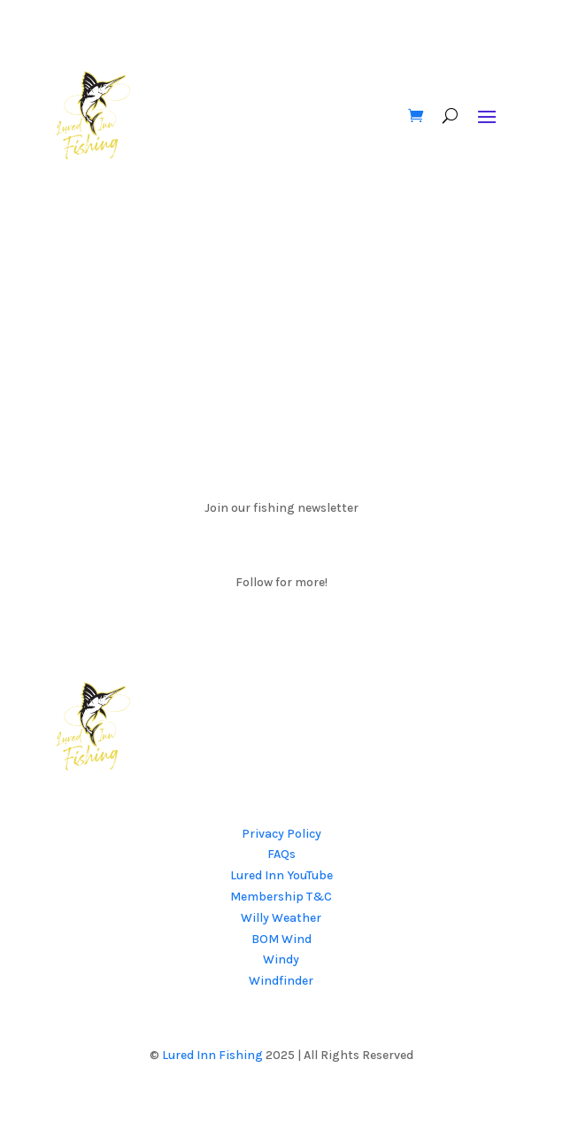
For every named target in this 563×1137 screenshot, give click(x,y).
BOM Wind (281, 939)
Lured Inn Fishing (212, 1055)
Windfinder (281, 980)
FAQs (281, 854)
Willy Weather (281, 917)
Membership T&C (281, 896)
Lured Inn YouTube (281, 875)
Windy (281, 959)
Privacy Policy (281, 833)
